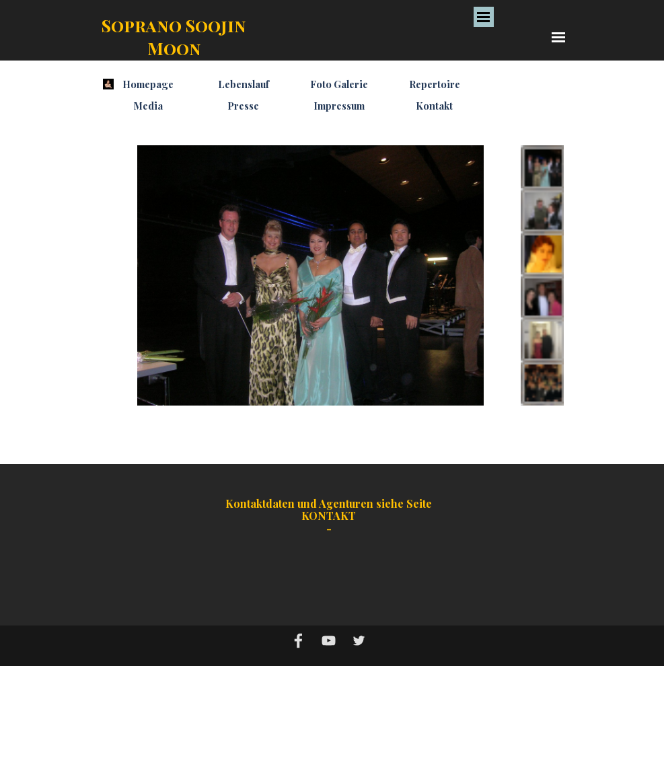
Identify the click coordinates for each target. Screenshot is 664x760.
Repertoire (434, 84)
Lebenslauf (243, 84)
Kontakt (434, 105)
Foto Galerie (339, 84)
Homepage (148, 84)
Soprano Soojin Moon (176, 36)
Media (148, 105)
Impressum (339, 105)
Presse (243, 105)
